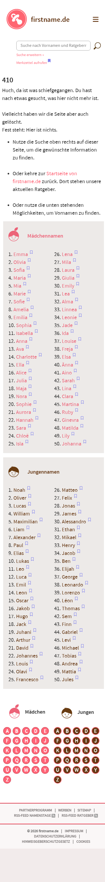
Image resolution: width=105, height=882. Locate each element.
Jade (68, 325)
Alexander (25, 537)
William (22, 513)
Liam (19, 529)
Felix (67, 498)
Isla (20, 443)
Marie (20, 293)
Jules (68, 679)
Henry (69, 545)
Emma (21, 254)
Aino (67, 372)
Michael (71, 648)
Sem (67, 616)
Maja (22, 388)
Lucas (20, 506)
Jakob (23, 608)
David (22, 648)
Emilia (20, 317)
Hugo (22, 616)
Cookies (83, 841)
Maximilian (26, 521)
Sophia (24, 325)
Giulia (69, 278)
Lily (66, 436)
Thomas (71, 608)
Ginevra (71, 420)
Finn (67, 624)
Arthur (23, 640)
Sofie (19, 301)
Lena (68, 254)
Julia (22, 380)
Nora (22, 396)
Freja (68, 349)
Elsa (67, 357)
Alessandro (74, 521)
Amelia (21, 309)
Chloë (23, 436)
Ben (67, 561)
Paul (18, 545)
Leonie (70, 317)
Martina (71, 404)
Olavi (22, 671)
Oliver (20, 498)
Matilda (70, 428)
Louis (22, 663)
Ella (20, 365)
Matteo (70, 490)
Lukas (23, 561)
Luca (22, 577)
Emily (68, 286)
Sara (21, 428)
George (70, 577)
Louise (69, 341)
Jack (21, 624)
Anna (22, 341)
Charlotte (27, 357)
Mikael (69, 537)
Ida (66, 333)
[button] (95, 19)
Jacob (69, 553)
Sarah (69, 380)
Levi (67, 640)
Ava (20, 349)
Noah (19, 490)
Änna (68, 365)
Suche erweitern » (30, 54)
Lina (67, 388)
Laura (69, 270)
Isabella (25, 333)
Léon (68, 600)
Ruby (68, 412)
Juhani (24, 632)
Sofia (19, 270)
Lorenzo (71, 592)
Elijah (68, 569)
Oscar (22, 600)
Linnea (70, 309)
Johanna (72, 443)
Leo (20, 569)
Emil (21, 585)
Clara (68, 396)
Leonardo (73, 585)
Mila (67, 262)
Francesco (27, 679)
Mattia (69, 671)
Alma (68, 301)
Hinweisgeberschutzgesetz (46, 841)
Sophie (24, 404)
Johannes (27, 656)
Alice (22, 372)
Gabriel (70, 632)
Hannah (25, 420)
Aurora (24, 412)
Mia (17, 286)
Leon (22, 592)
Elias (19, 553)
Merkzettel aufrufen (33, 62)
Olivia (20, 262)
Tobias (69, 656)
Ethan (69, 529)
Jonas (69, 506)
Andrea (70, 663)
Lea (66, 293)
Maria (20, 278)
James (69, 513)
